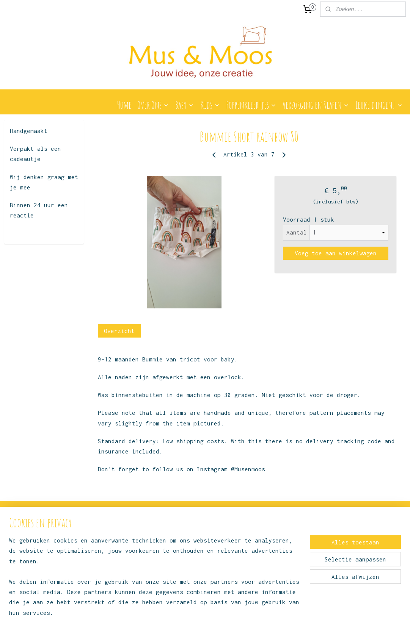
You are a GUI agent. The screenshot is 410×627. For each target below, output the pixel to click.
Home (124, 105)
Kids (210, 105)
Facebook (184, 562)
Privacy (95, 561)
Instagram (189, 540)
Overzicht (119, 330)
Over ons (98, 544)
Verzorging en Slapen (316, 105)
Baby (184, 105)
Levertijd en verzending (116, 569)
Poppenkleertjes (251, 105)
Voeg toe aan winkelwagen (335, 253)
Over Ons (153, 105)
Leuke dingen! (379, 105)
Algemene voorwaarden (114, 552)
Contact (95, 535)
